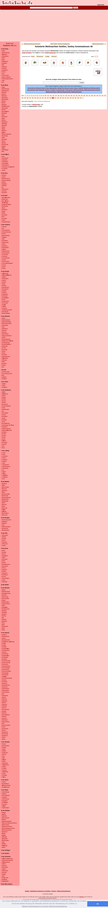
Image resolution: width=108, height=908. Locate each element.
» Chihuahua (4, 161)
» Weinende (4, 831)
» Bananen (4, 95)
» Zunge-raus (4, 877)
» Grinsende (4, 303)
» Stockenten (4, 728)
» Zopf (3, 876)
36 (27, 98)
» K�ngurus (4, 393)
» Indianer (4, 377)
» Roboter (3, 619)
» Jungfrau (4, 387)
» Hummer (4, 363)
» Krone (3, 439)
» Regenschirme (5, 603)
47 (55, 98)
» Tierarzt (3, 754)
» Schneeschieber (6, 671)
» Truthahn (4, 775)
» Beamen (4, 104)
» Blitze (3, 129)
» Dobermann (4, 189)
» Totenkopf (4, 763)
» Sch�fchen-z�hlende (7, 641)
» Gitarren (4, 292)
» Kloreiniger (4, 413)
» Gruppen (4, 308)
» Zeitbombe (4, 870)
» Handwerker (5, 333)
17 (63, 95)
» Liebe (3, 463)
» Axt (2, 82)
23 (79, 95)
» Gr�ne (3, 306)
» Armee (3, 71)
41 (40, 98)
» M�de (3, 509)
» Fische (3, 233)
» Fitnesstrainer (5, 235)
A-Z (12, 45)
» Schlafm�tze (5, 655)
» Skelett (3, 702)
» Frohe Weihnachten (7, 263)
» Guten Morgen (5, 313)
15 (58, 95)
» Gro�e (3, 304)
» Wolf (3, 842)
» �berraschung (5, 785)
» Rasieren (4, 595)
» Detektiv (4, 185)
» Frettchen (4, 256)
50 (63, 98)
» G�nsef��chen (6, 275)
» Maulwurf (4, 490)
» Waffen (3, 814)
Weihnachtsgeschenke (64, 92)
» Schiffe (3, 645)
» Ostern (3, 545)
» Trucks (3, 773)
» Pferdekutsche (5, 564)
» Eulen (3, 220)
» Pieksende (4, 566)
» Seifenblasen (5, 688)
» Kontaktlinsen (5, 423)
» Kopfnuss (4, 426)
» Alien (3, 59)
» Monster (4, 504)
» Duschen (4, 192)
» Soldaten (4, 706)
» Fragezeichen (5, 251)
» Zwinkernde (4, 881)
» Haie (2, 327)
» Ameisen (4, 66)
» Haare (3, 318)
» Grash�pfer (5, 297)
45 (50, 98)
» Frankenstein (5, 252)
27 (89, 95)
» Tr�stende (4, 771)
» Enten (3, 213)
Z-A (15, 45)
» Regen (3, 600)
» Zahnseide (4, 867)
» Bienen (3, 120)
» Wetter (3, 833)
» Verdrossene (5, 799)
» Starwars (4, 718)
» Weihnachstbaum (6, 821)
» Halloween (4, 328)
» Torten (3, 761)
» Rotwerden (4, 626)
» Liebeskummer (5, 466)
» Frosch (3, 265)
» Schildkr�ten (5, 648)
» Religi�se (4, 607)
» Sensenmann (5, 692)
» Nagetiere (4, 521)
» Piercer (3, 567)
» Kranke (3, 435)
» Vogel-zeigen (5, 807)
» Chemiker (4, 160)
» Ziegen (3, 874)
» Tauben (3, 747)
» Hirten (3, 353)
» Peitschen (4, 559)
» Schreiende (4, 674)
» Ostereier (4, 542)
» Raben (3, 589)
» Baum (3, 102)
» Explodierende (5, 221)
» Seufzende (4, 695)
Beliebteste (6, 45)
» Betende (4, 113)
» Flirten (3, 244)
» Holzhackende (5, 356)
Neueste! (54, 56)
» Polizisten (4, 573)
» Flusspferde (5, 247)
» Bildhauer (4, 122)
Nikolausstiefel (95, 88)
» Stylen (3, 739)
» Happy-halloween (6, 335)
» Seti (2, 693)
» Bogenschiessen (6, 134)
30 (97, 95)
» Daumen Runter (6, 180)
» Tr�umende (5, 764)
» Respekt (4, 614)
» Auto (3, 80)
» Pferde (3, 562)
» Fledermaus (5, 242)
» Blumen (3, 130)
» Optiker (3, 536)
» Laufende (4, 459)
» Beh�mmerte (5, 106)
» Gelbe (3, 283)
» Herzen (3, 347)
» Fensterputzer (5, 230)
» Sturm (3, 737)
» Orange (3, 538)
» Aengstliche (5, 56)
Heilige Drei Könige (63, 88)
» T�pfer (3, 759)
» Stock (3, 726)
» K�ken (3, 440)
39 (35, 98)
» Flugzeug (4, 245)
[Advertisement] (54, 25)
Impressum (100, 4)
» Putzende (4, 581)
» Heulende (4, 349)
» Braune (3, 142)
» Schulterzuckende (6, 678)
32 (102, 95)
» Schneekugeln (5, 667)
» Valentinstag (5, 792)
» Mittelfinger (4, 501)
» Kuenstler (4, 442)
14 (55, 95)
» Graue (3, 299)
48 (58, 98)
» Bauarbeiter (4, 99)
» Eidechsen (4, 199)
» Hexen (3, 351)
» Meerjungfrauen (6, 497)
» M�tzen (3, 511)
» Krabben (4, 432)
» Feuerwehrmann (6, 232)
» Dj (2, 187)
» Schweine (4, 681)
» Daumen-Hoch (5, 178)
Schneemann (69, 90)
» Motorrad (4, 508)
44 (47, 98)
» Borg (3, 137)
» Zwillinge (4, 879)
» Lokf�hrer (4, 475)
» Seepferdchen (5, 685)
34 (22, 98)
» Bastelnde (4, 97)
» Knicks (3, 414)
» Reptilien (4, 612)
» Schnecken (4, 664)
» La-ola (3, 452)
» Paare (3, 550)
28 (92, 95)
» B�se (3, 132)
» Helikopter (4, 346)
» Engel (3, 211)
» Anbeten (4, 68)
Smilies (27, 891)
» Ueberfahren (5, 783)
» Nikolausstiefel (5, 526)
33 (105, 95)
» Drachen (4, 190)
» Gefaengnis (4, 278)
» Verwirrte (4, 804)
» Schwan (3, 680)
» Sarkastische (5, 636)
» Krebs (3, 437)
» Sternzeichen (5, 721)
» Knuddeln (4, 416)
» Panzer (3, 554)
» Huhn (3, 361)
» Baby (3, 87)
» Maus (3, 492)
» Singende (4, 700)
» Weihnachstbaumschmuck (9, 823)
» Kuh (2, 446)
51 (65, 98)
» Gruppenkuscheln (6, 309)
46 (52, 98)
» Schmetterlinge (5, 660)
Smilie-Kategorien (50, 52)
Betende (38, 88)
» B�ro (3, 148)
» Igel (2, 375)
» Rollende (4, 621)
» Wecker (3, 819)
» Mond (3, 502)
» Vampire (4, 793)
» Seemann (4, 683)
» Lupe (3, 478)
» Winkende (4, 838)
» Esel (2, 216)
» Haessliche (4, 325)
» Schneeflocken (5, 666)
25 (84, 95)
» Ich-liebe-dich (5, 371)
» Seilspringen (5, 690)
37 (30, 98)
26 (86, 95)
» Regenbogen (5, 602)
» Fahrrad (3, 226)
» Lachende (4, 456)
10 (45, 95)
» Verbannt (4, 797)
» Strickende (4, 733)
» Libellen (3, 461)
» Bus (2, 151)
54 (73, 98)
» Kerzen (3, 400)
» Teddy (3, 749)
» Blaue (3, 127)
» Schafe (3, 643)
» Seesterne (4, 687)
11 (48, 95)
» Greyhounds (5, 301)
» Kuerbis (3, 444)
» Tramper (4, 768)
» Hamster (4, 332)
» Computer (4, 168)
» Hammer (4, 330)
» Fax (2, 228)
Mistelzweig (87, 88)
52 (68, 98)
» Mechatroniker (5, 494)
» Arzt (2, 73)
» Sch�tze (4, 676)
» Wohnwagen (5, 840)
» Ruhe (3, 629)
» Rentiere (4, 610)
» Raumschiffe (5, 598)
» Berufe (3, 109)
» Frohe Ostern (5, 261)
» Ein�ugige (4, 202)
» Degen (3, 182)
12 (50, 95)
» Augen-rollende (5, 77)
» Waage (3, 812)
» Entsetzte (4, 215)
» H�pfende (4, 358)
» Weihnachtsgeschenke (8, 828)
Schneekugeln (60, 90)
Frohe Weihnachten (51, 88)
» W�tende (4, 845)
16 (61, 95)
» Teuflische (4, 752)
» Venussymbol (5, 795)
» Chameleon (4, 158)
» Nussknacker (5, 530)
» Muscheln (4, 515)
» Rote (3, 624)
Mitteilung (82, 896)
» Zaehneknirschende (7, 860)
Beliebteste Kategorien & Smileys (40, 891)
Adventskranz (31, 88)
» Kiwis (3, 407)
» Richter (3, 616)
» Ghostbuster (5, 287)
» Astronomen (5, 75)
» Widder (3, 835)
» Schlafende (4, 653)
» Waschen (4, 816)
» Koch (3, 421)
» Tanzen (3, 744)
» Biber (3, 118)
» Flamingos (4, 240)
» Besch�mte (5, 111)
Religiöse (42, 90)
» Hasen (3, 337)
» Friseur (3, 259)
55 (75, 98)
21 (74, 95)
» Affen (3, 57)
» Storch (3, 730)
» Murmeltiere (5, 513)
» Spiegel (3, 711)
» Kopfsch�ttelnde (6, 430)
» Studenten (4, 735)
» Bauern (3, 101)
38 (32, 98)
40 (37, 98)
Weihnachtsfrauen (97, 44)
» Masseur (4, 488)
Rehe (37, 90)
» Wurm (3, 847)
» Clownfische (5, 165)
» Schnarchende (5, 662)
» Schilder (4, 646)
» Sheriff (3, 697)
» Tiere (3, 756)
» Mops (3, 506)
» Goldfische (4, 294)
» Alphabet (4, 63)
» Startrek (3, 716)
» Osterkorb (4, 543)
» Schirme (4, 652)
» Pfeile (3, 560)
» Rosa (3, 622)
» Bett (2, 115)
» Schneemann (5, 669)
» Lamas (3, 457)
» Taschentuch (5, 745)
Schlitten (53, 90)
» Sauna (3, 638)
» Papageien (4, 555)
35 (25, 98)
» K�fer (3, 392)
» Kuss (3, 447)
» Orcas (3, 540)
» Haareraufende (5, 320)
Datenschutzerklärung (63, 891)
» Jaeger (3, 383)
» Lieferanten (4, 468)
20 (71, 95)
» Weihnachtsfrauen (6, 826)
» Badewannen (5, 88)
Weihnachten (36, 104)
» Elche (3, 208)
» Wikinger (4, 836)
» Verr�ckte (4, 802)
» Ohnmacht (4, 535)
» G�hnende (4, 273)
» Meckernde (4, 495)
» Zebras (3, 869)
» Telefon (3, 751)
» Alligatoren (4, 61)
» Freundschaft (5, 258)
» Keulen (3, 402)
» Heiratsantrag (5, 342)
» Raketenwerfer (5, 591)
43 (45, 98)
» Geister (3, 282)
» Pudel (3, 580)
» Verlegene (4, 800)
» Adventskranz (5, 52)
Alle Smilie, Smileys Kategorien (60, 44)
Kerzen (76, 88)
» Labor (3, 454)
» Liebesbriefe (5, 464)
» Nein (3, 525)
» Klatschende (5, 409)
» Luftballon (4, 477)
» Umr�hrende (5, 787)
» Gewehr (3, 285)
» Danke (3, 177)
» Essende (4, 218)
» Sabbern (4, 634)
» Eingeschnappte (6, 204)
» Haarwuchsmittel (6, 323)
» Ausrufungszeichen (7, 78)
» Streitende (4, 732)
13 (53, 95)
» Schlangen (4, 657)
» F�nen (3, 249)
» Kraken (3, 433)
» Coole (3, 170)
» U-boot (3, 781)
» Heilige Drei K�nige (7, 340)
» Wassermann (5, 817)
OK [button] (97, 904)
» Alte (2, 64)
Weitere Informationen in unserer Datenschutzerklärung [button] (44, 906)
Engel (43, 88)
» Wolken (3, 843)
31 (99, 95)
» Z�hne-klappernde (7, 858)
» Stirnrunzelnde (5, 725)
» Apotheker (4, 70)
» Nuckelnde (4, 528)
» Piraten (3, 571)
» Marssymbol (5, 487)
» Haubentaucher (5, 339)
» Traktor (3, 766)
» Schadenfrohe (5, 640)
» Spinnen (4, 713)
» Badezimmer (5, 90)
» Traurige (4, 770)
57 (80, 98)
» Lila (2, 470)
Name (33, 56)
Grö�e (47, 56)
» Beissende (4, 108)
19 (68, 95)
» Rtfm (3, 628)
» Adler (3, 51)
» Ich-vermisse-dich (6, 373)
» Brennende (4, 144)
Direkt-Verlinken (27, 52)
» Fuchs (3, 268)
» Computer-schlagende (7, 166)
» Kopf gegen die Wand (7, 425)
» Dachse (3, 175)
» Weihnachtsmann (6, 830)
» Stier (3, 723)
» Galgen (3, 276)
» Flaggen (3, 237)
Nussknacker (31, 90)
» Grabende (4, 296)
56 (78, 98)
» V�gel (3, 806)
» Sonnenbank (5, 709)
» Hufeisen (4, 360)
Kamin (71, 88)
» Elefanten (4, 209)
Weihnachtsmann (76, 92)
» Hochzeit (4, 354)
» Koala (3, 418)
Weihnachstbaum (78, 90)
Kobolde (80, 88)
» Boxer (3, 141)
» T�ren (3, 777)
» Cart (2, 156)
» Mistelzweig (4, 499)
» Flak (2, 239)
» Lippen (3, 471)
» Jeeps (3, 385)
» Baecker (4, 92)
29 (94, 95)
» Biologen (4, 123)
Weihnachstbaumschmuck (32, 44)
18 (66, 95)
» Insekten (4, 378)
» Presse (3, 576)
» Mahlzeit (4, 483)
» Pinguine (4, 569)
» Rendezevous (5, 609)
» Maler (3, 485)
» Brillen (3, 146)
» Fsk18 (3, 266)
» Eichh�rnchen (5, 197)
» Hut (2, 367)
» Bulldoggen (4, 149)
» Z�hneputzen (5, 862)
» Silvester (4, 699)
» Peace (3, 557)
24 (81, 95)
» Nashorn (4, 523)
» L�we (3, 473)
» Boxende (4, 139)
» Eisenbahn (4, 206)
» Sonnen (3, 707)
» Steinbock (4, 720)
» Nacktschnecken (6, 519)
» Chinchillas (4, 163)
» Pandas (3, 552)
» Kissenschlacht (6, 406)
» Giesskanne (5, 289)
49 (60, 98)
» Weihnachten (5, 824)
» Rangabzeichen (6, 593)
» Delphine (4, 184)
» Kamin (3, 395)
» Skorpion (4, 704)
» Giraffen (3, 290)
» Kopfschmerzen (6, 428)
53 (70, 98)
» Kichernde (4, 404)
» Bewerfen (4, 116)
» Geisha (3, 280)
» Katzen (3, 397)
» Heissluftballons (6, 344)
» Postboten (4, 574)
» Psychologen (5, 578)
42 (42, 98)
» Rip (2, 617)
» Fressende (4, 254)
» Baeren (3, 94)
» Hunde (3, 365)
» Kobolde (4, 419)
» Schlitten (4, 659)
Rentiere (47, 90)
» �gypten (4, 54)
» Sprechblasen (5, 714)
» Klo (2, 411)
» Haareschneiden (6, 321)
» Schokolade (5, 673)
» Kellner (3, 399)
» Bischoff (4, 125)
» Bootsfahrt (4, 135)
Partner (54, 891)
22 (76, 95)
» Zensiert (4, 872)
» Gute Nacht (4, 311)
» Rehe (3, 605)
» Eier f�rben (5, 201)
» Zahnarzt (4, 865)
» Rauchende (4, 596)
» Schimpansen (5, 650)
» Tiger (3, 757)
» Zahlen (3, 863)
